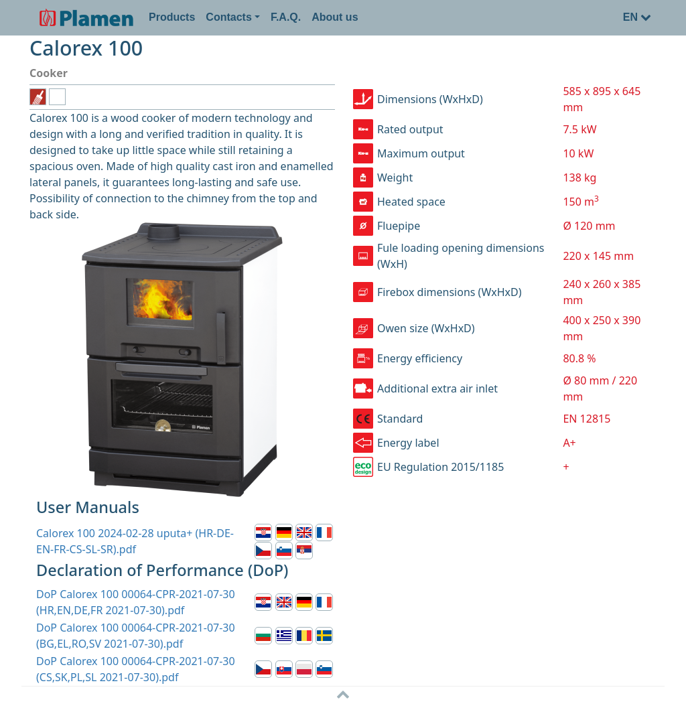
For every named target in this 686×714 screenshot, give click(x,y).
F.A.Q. (286, 17)
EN (637, 17)
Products (172, 17)
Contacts (228, 17)
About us (335, 17)
